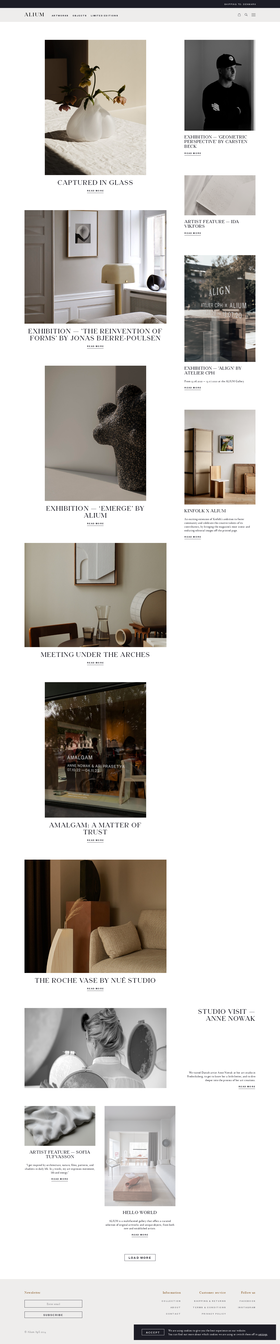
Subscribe (53, 1315)
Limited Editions (104, 16)
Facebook (248, 1301)
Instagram (247, 1308)
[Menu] (254, 15)
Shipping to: (240, 4)
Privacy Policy (214, 1314)
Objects (79, 16)
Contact (173, 1314)
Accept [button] (153, 1332)
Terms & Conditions (209, 1308)
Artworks (60, 16)
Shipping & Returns (210, 1301)
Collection (171, 1301)
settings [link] (262, 1334)
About (175, 1308)
